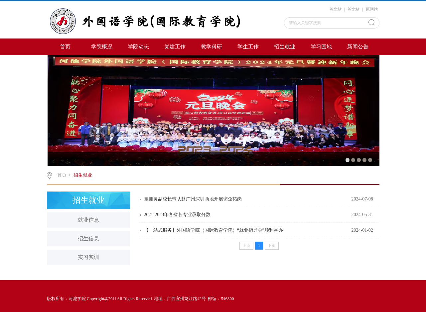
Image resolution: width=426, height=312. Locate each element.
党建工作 (175, 46)
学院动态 (138, 46)
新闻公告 (357, 46)
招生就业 (284, 46)
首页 (65, 46)
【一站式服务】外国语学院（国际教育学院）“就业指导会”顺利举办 (213, 230)
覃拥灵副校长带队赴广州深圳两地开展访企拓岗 (193, 198)
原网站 (372, 9)
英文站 (336, 9)
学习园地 (321, 46)
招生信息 (88, 238)
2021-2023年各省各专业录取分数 (177, 214)
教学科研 (211, 46)
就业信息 (88, 220)
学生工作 (248, 46)
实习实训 (88, 257)
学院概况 (101, 46)
